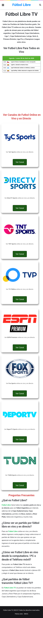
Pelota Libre (19, 614)
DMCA (26, 614)
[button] (20, 162)
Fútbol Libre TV (10, 588)
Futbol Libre (13, 531)
